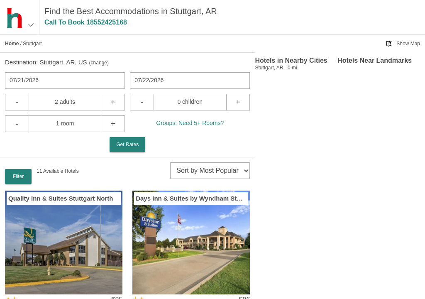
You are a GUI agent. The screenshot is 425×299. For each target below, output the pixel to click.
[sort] (210, 170)
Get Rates (127, 144)
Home (12, 44)
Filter (18, 176)
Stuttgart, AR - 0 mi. (276, 68)
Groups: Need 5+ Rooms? (190, 123)
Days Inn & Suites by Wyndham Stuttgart (191, 198)
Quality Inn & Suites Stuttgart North (60, 198)
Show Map (408, 44)
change (99, 63)
